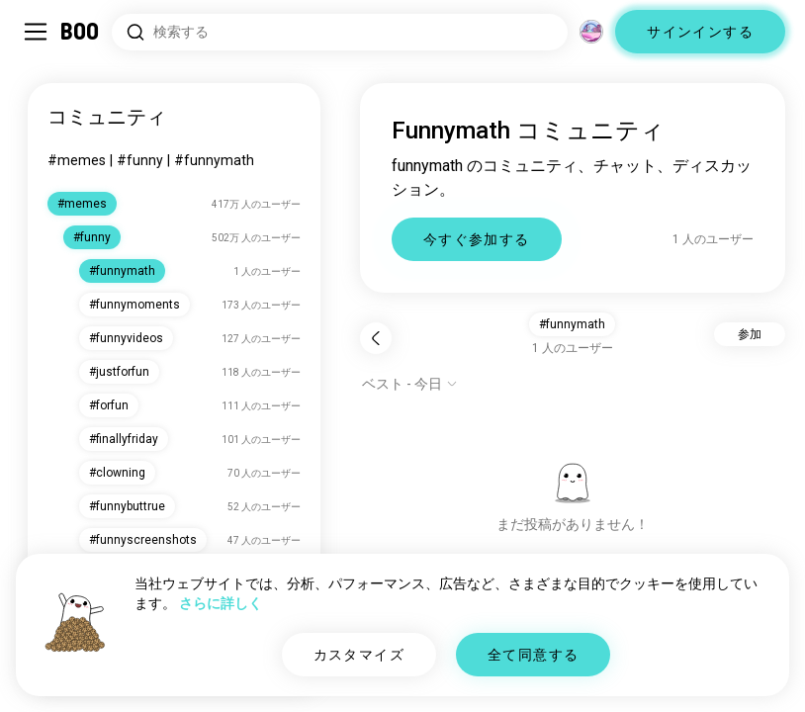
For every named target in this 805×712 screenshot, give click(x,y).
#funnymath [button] (572, 324)
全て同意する (533, 655)
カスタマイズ (358, 655)
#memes (76, 160)
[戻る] (376, 338)
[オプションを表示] (410, 384)
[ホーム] (80, 31)
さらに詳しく (220, 603)
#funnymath (214, 160)
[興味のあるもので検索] (340, 32)
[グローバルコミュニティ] (591, 32)
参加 (749, 334)
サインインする (700, 32)
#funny (140, 160)
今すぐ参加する (476, 239)
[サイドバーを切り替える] (35, 31)
